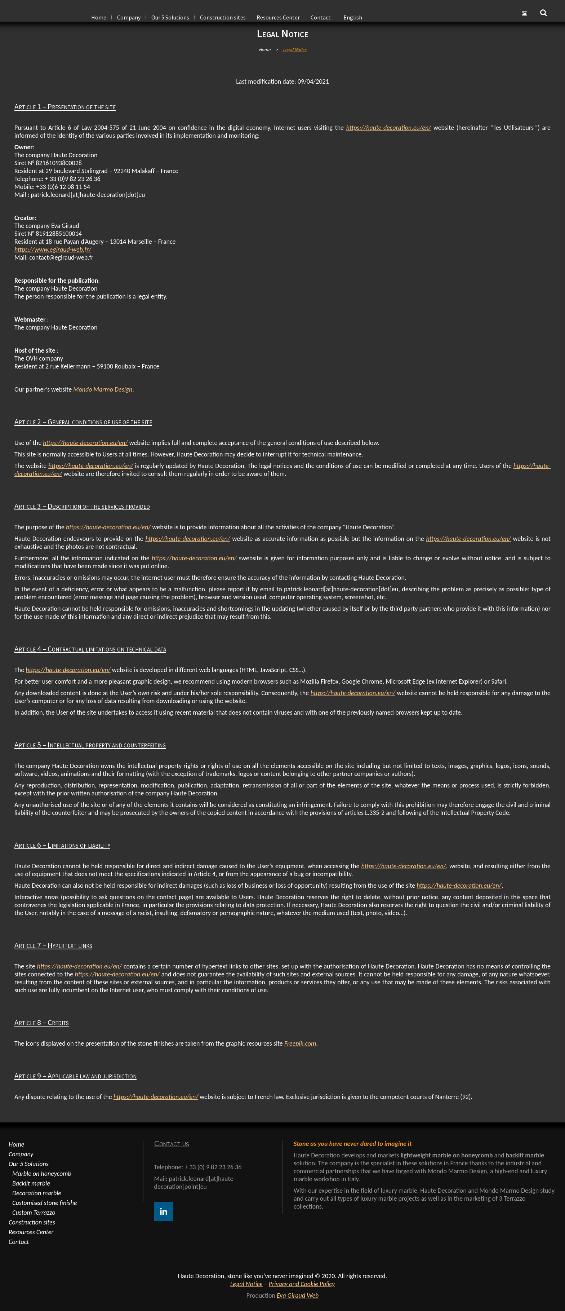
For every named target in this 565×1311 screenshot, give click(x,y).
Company (21, 1154)
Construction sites (32, 1222)
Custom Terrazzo (33, 1213)
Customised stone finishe (44, 1203)
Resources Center (31, 1232)
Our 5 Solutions (29, 1164)
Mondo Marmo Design (102, 389)
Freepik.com (300, 1043)
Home (264, 50)
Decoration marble (36, 1193)
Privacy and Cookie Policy (302, 1284)
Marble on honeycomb (41, 1174)
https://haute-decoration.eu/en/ (388, 128)
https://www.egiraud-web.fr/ (52, 249)
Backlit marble (31, 1183)
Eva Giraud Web (298, 1295)
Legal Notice (246, 1284)
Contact (19, 1242)
